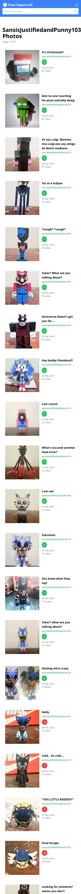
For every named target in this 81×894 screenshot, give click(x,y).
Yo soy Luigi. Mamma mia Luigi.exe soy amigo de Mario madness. (58, 144)
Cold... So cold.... (53, 756)
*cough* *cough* (54, 229)
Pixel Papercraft (17, 4)
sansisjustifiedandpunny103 (56, 56)
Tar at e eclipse (52, 183)
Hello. (46, 712)
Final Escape (50, 843)
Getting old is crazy (55, 668)
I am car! (48, 491)
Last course (50, 404)
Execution (49, 535)
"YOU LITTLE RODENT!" (58, 799)
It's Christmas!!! (53, 52)
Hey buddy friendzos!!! (57, 360)
